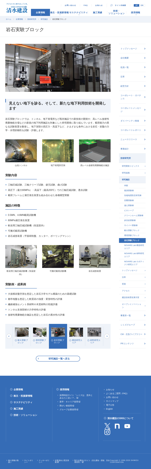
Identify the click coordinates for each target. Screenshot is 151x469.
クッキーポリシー (44, 461)
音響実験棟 (129, 200)
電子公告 (110, 405)
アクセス (126, 291)
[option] (22, 336)
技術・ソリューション (25, 415)
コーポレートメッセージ (130, 109)
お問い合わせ (70, 5)
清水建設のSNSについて (120, 418)
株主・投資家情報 (23, 396)
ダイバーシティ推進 (129, 121)
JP (136, 5)
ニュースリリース (128, 139)
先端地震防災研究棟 (132, 195)
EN (142, 5)
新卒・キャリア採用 (69, 402)
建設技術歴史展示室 (130, 297)
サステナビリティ (23, 402)
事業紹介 (124, 149)
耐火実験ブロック (131, 230)
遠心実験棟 (129, 205)
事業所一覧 (125, 315)
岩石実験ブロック (131, 240)
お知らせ (99, 5)
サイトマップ (112, 401)
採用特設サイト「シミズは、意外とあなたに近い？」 (76, 396)
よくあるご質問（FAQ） (117, 393)
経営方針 (124, 86)
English (109, 409)
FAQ (86, 5)
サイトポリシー (28, 461)
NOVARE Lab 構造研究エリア (134, 246)
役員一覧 (124, 67)
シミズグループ (127, 325)
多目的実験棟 (130, 220)
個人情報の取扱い (13, 461)
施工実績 (18, 408)
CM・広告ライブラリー (131, 334)
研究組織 (126, 173)
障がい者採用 (66, 405)
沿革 (122, 76)
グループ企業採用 (68, 409)
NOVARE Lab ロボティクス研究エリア (134, 263)
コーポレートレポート (130, 130)
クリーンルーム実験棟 (133, 215)
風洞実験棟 (129, 190)
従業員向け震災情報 (62, 461)
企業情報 (19, 19)
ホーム (8, 19)
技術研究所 (31, 19)
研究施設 (44, 19)
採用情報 (64, 389)
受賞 (124, 284)
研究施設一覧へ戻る (59, 358)
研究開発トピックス (130, 166)
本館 (126, 185)
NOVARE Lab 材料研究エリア (134, 255)
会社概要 (124, 58)
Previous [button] (9, 336)
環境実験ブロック (131, 235)
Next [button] (107, 336)
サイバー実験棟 (131, 225)
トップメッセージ (128, 48)
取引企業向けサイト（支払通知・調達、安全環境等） (92, 461)
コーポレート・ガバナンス (130, 97)
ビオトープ (129, 210)
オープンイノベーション (131, 305)
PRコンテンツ (127, 343)
